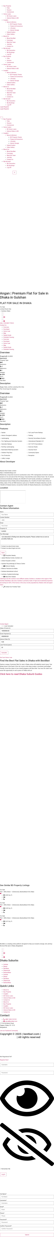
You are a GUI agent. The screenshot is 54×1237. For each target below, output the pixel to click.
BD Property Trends (16, 24)
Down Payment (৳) (5, 633)
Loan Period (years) (6, 645)
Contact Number (4, 517)
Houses (9, 10)
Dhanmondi (6, 970)
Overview (6, 327)
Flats (8, 8)
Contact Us (10, 46)
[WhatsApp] (3, 319)
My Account (6, 48)
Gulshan (5, 964)
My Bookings (11, 52)
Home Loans (7, 14)
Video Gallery (11, 34)
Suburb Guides (11, 32)
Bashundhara (7, 972)
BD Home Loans (11, 16)
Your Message (4, 534)
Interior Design (14, 30)
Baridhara (6, 968)
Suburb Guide (7, 335)
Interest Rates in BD (13, 18)
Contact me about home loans (10, 546)
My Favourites (11, 50)
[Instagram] (3, 315)
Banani (5, 966)
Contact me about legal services (10, 548)
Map (4, 333)
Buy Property (7, 6)
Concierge (10, 40)
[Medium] (4, 317)
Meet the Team (11, 42)
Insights (5, 20)
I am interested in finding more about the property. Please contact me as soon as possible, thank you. (27, 540)
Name (1, 512)
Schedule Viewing (8, 337)
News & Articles (11, 22)
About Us (6, 36)
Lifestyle (12, 28)
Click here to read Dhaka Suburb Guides (21, 674)
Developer (6, 329)
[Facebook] (3, 313)
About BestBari (11, 38)
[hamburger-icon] (1, 117)
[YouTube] (4, 321)
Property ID (3, 528)
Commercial (10, 12)
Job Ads (9, 44)
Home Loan (6, 331)
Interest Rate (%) (5, 639)
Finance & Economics (16, 26)
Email (1, 523)
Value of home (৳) (5, 628)
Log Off (9, 54)
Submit (27, 1235)
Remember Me (5, 1169)
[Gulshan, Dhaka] (13, 496)
